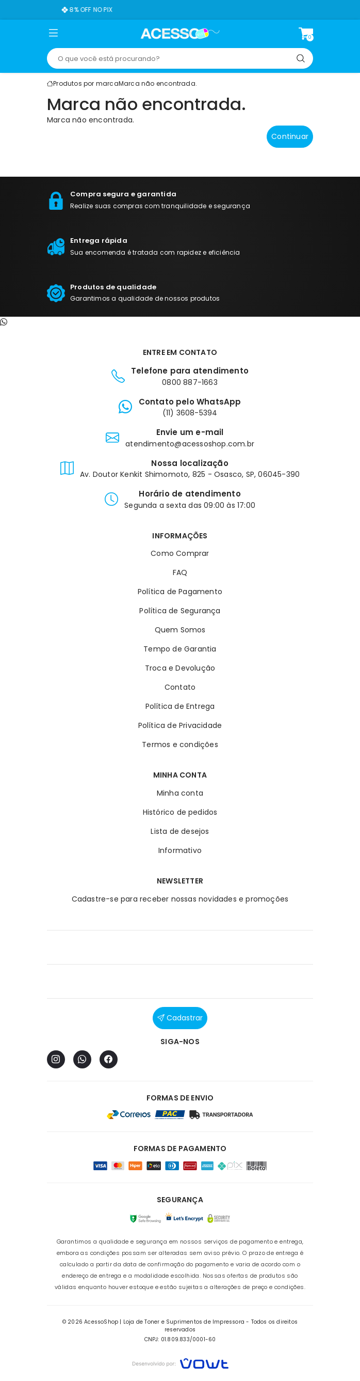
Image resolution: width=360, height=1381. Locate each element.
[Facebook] (109, 1059)
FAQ (180, 572)
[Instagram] (56, 1059)
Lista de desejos (180, 831)
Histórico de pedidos (180, 812)
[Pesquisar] (301, 58)
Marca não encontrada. (158, 83)
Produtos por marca (86, 83)
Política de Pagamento (180, 591)
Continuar (289, 136)
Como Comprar (180, 553)
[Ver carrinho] (306, 33)
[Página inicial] (180, 33)
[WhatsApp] (82, 1059)
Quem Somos (180, 630)
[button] (53, 35)
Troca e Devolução (180, 668)
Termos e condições (180, 744)
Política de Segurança (179, 611)
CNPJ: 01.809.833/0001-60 (180, 1339)
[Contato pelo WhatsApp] (3, 322)
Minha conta (180, 793)
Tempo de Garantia (179, 649)
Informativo (180, 850)
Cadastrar (180, 1018)
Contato (180, 687)
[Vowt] (180, 1362)
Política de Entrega (180, 706)
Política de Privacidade (180, 725)
